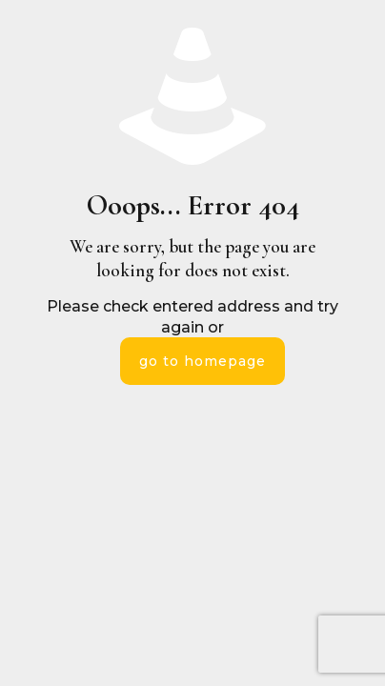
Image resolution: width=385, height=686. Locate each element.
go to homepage (202, 361)
